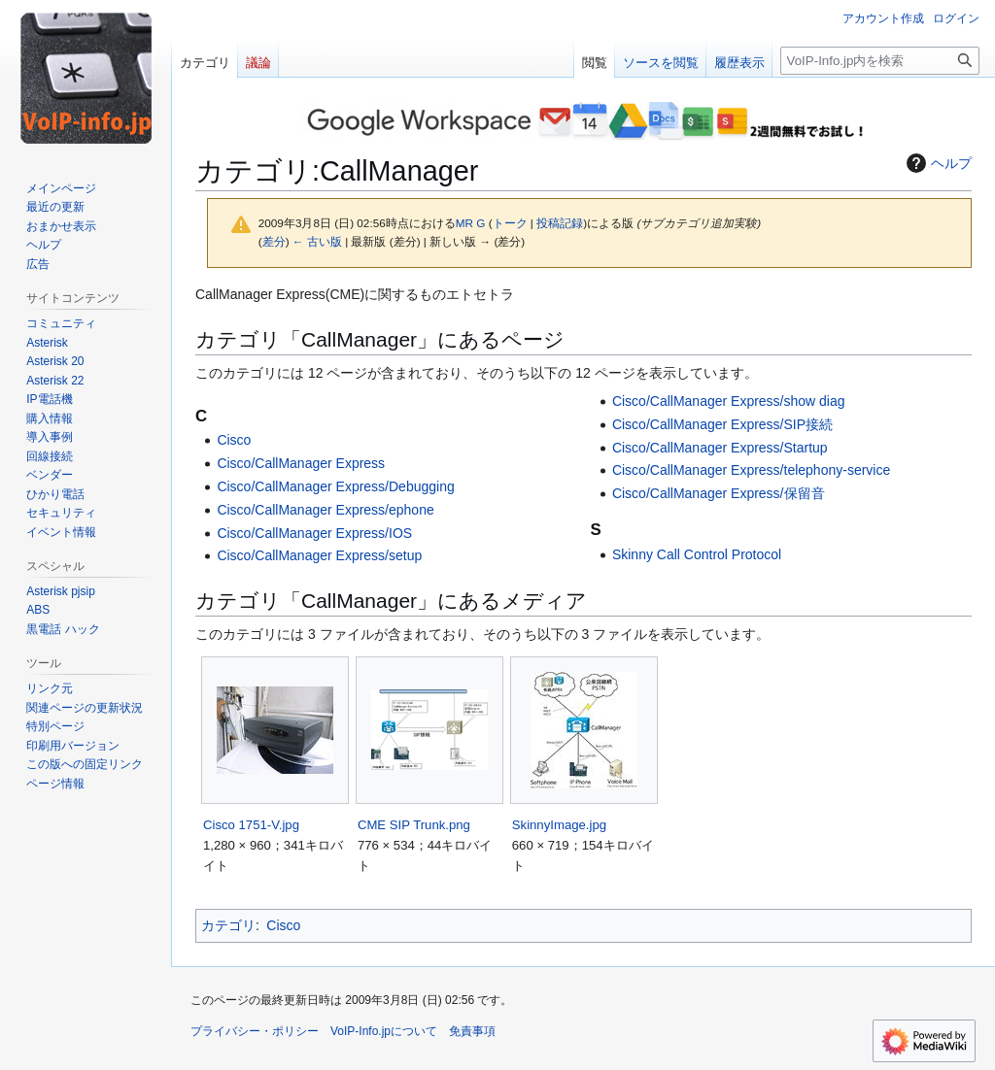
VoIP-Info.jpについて (383, 1031)
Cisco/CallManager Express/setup (319, 555)
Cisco (234, 440)
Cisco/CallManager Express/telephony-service (751, 470)
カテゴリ (228, 925)
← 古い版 (317, 241)
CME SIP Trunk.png (414, 825)
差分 (274, 241)
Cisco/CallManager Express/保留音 (718, 493)
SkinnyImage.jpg (559, 825)
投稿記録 (559, 223)
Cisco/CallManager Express (301, 463)
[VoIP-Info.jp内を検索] (879, 61)
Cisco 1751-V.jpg (251, 825)
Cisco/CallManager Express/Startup (720, 447)
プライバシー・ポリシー (254, 1031)
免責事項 (472, 1031)
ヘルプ (937, 163)
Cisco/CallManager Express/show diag (728, 401)
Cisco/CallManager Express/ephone (325, 510)
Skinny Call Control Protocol (696, 554)
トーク (510, 223)
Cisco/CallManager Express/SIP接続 (722, 424)
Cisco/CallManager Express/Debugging (335, 486)
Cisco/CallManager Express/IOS (314, 533)
